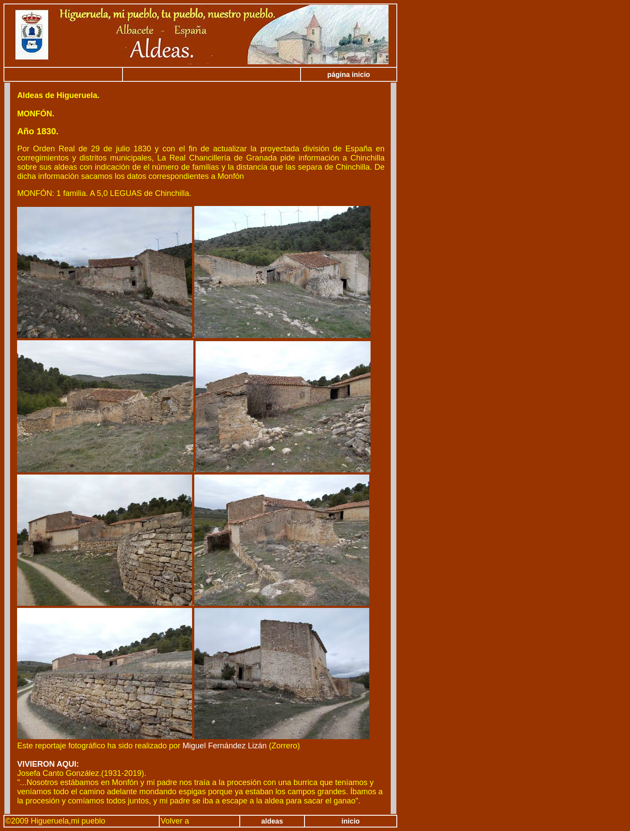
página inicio (348, 74)
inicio (351, 821)
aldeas (272, 821)
